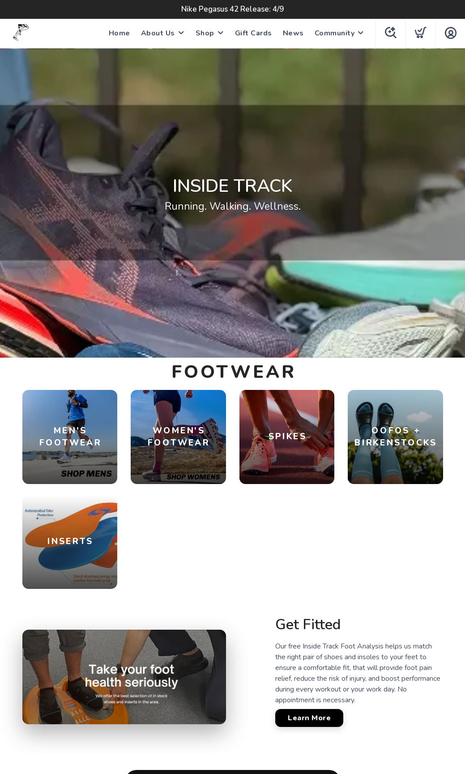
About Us (158, 33)
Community (335, 33)
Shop (205, 33)
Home (119, 33)
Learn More (309, 718)
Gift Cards (253, 33)
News (293, 33)
